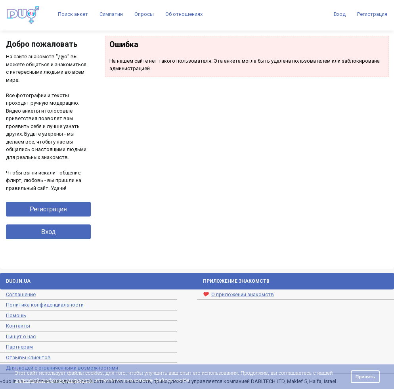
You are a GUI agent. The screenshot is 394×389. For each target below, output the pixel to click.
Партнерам (19, 347)
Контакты (18, 326)
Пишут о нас (21, 336)
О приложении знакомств (238, 294)
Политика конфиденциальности (45, 305)
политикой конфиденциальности (53, 380)
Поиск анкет (73, 14)
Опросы (144, 14)
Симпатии (111, 14)
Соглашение (21, 294)
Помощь (16, 315)
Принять (365, 376)
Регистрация (372, 14)
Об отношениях (184, 14)
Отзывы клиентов (28, 357)
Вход (340, 14)
